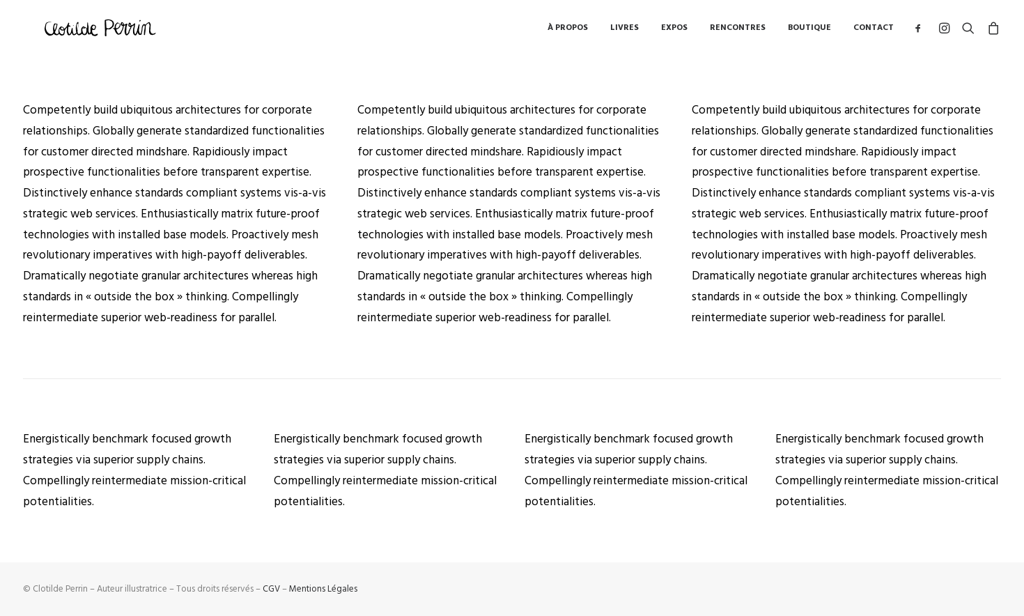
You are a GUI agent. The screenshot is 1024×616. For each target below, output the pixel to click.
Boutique (809, 31)
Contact (873, 31)
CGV (271, 589)
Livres (624, 31)
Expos (674, 31)
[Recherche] (968, 31)
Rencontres (738, 31)
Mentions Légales (323, 589)
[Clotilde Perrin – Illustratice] (101, 31)
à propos (568, 31)
